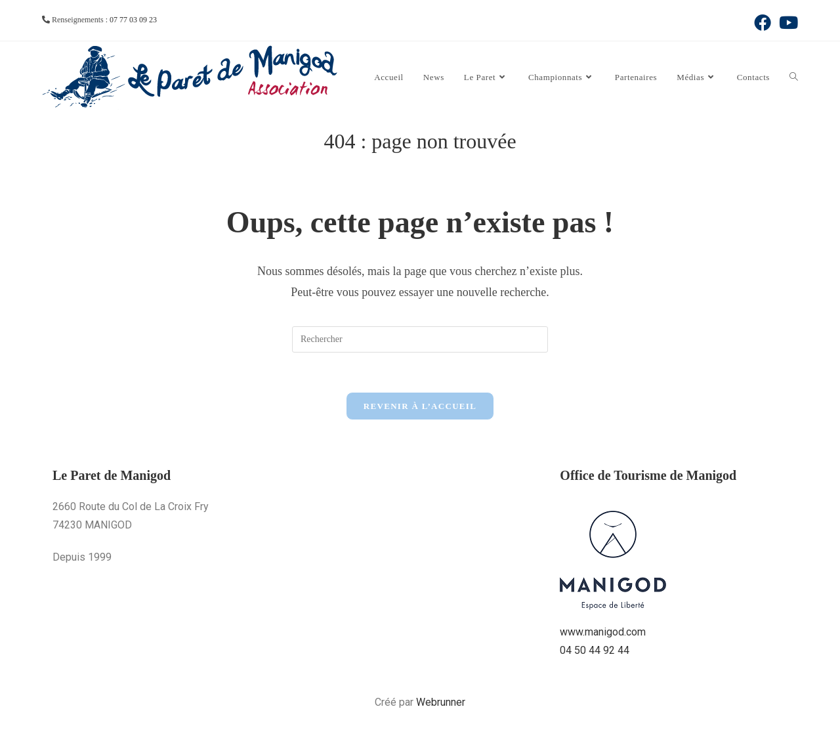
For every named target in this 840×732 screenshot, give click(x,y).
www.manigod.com (603, 632)
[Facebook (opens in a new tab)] (762, 22)
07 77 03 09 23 (133, 19)
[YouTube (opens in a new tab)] (786, 22)
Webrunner (440, 702)
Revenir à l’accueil (420, 406)
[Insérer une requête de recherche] (420, 339)
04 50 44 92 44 (594, 650)
